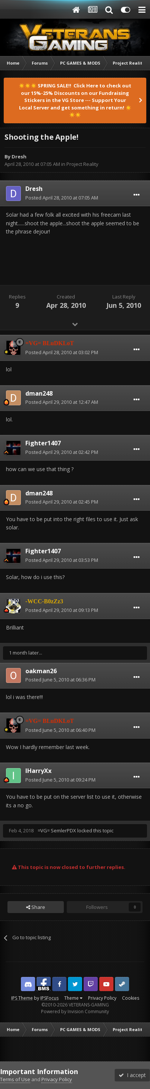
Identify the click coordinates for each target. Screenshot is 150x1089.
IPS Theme (22, 998)
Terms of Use (15, 1079)
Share (35, 907)
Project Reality (82, 164)
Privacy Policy (102, 998)
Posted (61, 197)
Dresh (19, 156)
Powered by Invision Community (75, 1011)
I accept (132, 1075)
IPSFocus (49, 998)
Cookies (130, 998)
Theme (73, 998)
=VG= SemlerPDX (57, 830)
